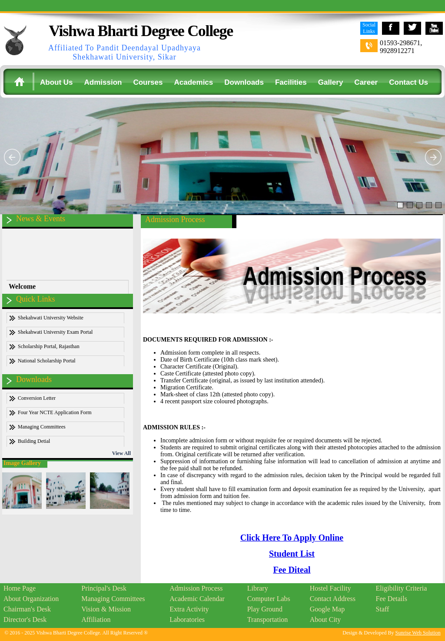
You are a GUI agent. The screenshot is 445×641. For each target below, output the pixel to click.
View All (121, 453)
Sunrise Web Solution (418, 633)
